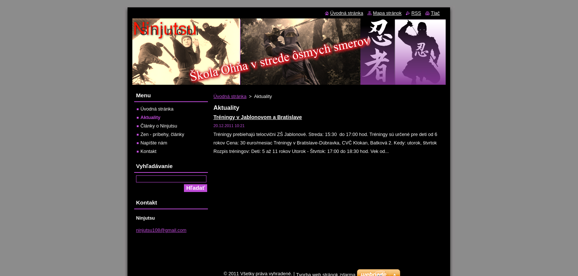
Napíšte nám (153, 143)
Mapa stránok (387, 13)
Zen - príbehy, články (162, 134)
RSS (416, 13)
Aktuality (150, 117)
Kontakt (148, 151)
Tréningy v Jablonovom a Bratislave (257, 117)
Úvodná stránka (230, 96)
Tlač (435, 13)
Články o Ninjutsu (158, 126)
